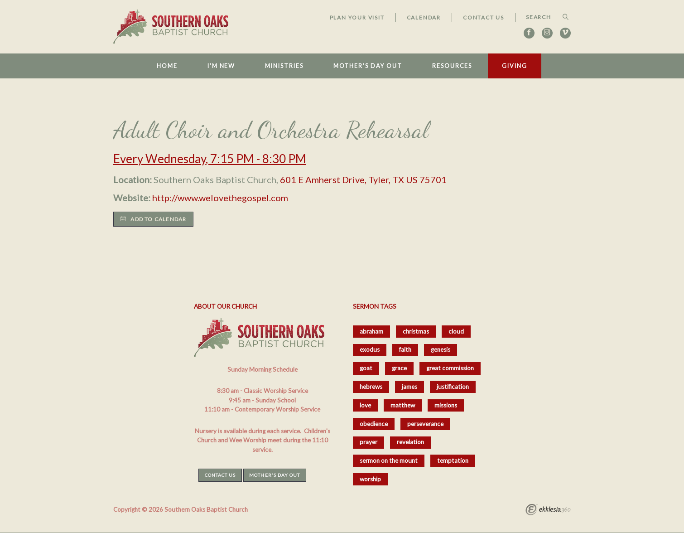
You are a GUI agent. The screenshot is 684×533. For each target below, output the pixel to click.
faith (405, 349)
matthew (402, 405)
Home (167, 66)
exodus (370, 349)
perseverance (425, 423)
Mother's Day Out (367, 66)
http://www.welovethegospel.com (220, 197)
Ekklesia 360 (548, 511)
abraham (371, 331)
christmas (416, 331)
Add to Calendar (153, 219)
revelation (410, 442)
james (409, 386)
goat (366, 368)
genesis (440, 349)
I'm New (221, 66)
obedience (374, 423)
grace (399, 368)
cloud (456, 331)
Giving (514, 66)
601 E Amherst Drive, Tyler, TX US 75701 (363, 179)
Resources (452, 66)
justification (453, 386)
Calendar (424, 17)
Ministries (284, 66)
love (365, 405)
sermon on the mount (389, 460)
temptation (452, 460)
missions (445, 405)
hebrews (371, 386)
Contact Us (483, 17)
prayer (368, 442)
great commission (450, 368)
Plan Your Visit (357, 17)
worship (370, 479)
